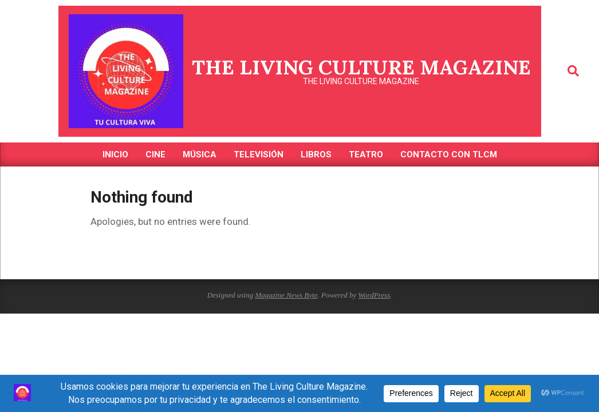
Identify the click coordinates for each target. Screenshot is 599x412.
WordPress (374, 295)
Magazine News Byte (286, 295)
